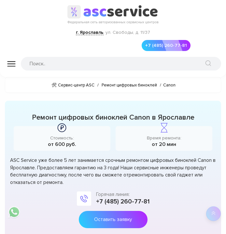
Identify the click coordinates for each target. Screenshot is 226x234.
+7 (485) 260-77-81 (164, 45)
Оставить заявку (113, 219)
